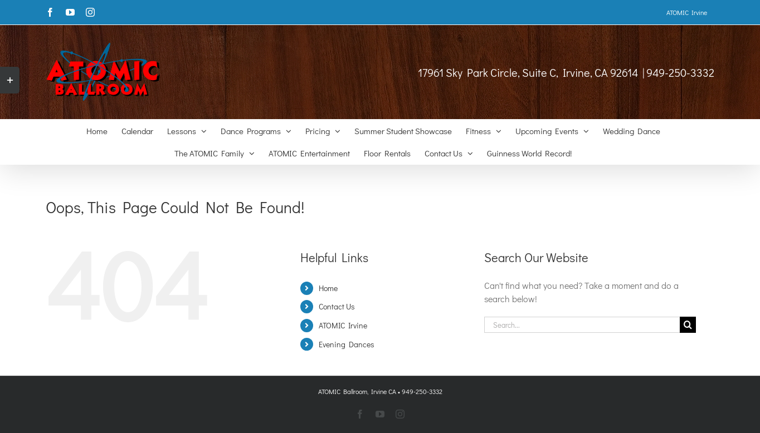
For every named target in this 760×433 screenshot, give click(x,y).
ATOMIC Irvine (343, 325)
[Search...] (582, 325)
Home (328, 288)
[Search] (688, 325)
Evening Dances (346, 344)
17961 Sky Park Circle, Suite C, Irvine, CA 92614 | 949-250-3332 (566, 72)
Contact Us (337, 306)
